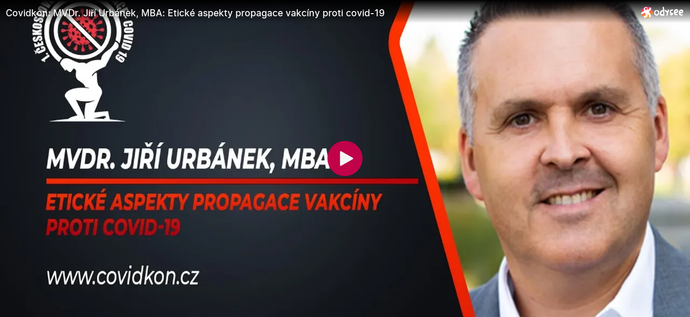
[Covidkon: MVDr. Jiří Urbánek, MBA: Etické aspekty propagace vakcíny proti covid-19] (320, 13)
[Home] (662, 12)
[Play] (345, 158)
